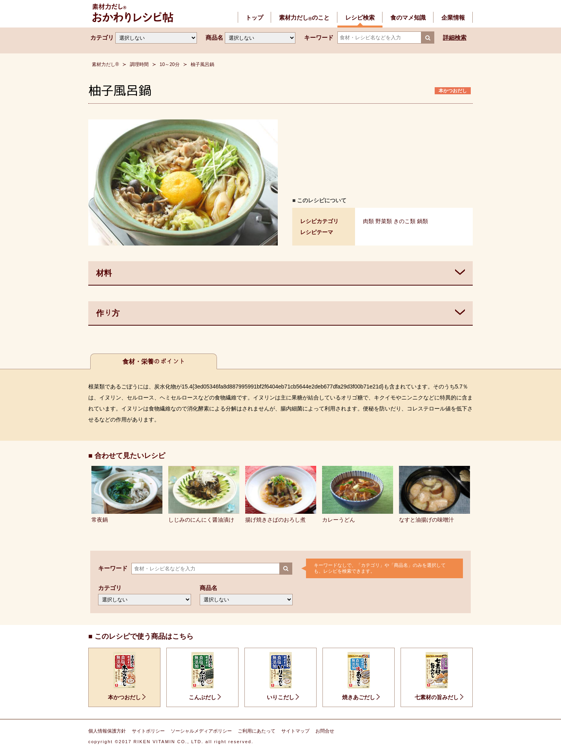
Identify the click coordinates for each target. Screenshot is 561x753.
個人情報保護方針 (107, 731)
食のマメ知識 (408, 17)
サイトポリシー (148, 731)
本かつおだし (453, 90)
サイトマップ (295, 731)
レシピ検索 (360, 17)
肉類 (368, 221)
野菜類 (383, 221)
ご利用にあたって (256, 731)
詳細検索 (454, 37)
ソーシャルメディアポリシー (201, 731)
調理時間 (139, 64)
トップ (254, 17)
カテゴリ (102, 37)
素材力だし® (105, 64)
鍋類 (422, 221)
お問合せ (324, 731)
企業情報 (453, 17)
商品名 (214, 37)
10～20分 (170, 64)
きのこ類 (404, 221)
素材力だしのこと (304, 17)
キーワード (318, 37)
